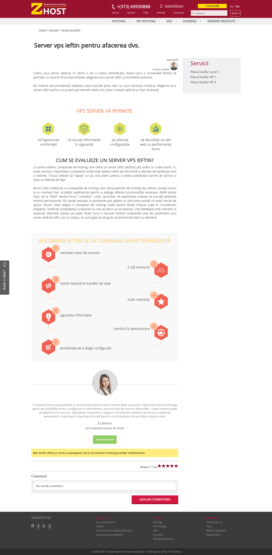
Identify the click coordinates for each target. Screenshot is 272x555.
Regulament (213, 534)
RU (231, 6)
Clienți (100, 526)
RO (237, 6)
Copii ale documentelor (109, 534)
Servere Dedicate (221, 21)
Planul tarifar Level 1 (205, 72)
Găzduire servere (163, 539)
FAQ (145, 12)
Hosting (119, 21)
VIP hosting (146, 21)
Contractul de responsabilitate (114, 530)
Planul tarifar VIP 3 (203, 82)
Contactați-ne (105, 439)
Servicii (131, 12)
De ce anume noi (105, 522)
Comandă (212, 6)
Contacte (178, 12)
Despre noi (102, 518)
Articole (161, 12)
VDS (169, 21)
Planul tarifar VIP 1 (203, 77)
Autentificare (174, 6)
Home (115, 12)
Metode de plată (216, 530)
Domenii (190, 21)
